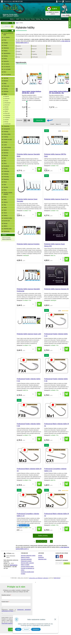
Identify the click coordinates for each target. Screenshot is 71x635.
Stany (4, 190)
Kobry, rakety (6, 134)
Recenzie (27, 19)
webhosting (45, 578)
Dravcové (34, 48)
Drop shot (49, 51)
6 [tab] (26, 109)
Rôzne (5, 182)
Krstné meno (5, 601)
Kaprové (19, 46)
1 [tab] (26, 101)
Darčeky (5, 88)
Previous (17, 90)
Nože (4, 158)
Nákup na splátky (25, 564)
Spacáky (5, 187)
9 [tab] (26, 114)
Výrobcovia (6, 231)
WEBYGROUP (57, 578)
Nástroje (5, 155)
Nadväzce (5, 150)
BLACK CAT (6, 220)
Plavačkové (19, 48)
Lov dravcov (6, 66)
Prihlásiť (60, 1)
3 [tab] (26, 104)
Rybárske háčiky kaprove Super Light (29, 334)
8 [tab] (26, 113)
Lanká (5, 144)
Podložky (5, 174)
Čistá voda (6, 86)
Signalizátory (6, 53)
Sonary (5, 45)
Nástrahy (5, 152)
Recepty (46, 19)
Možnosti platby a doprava (27, 563)
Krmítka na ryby (7, 139)
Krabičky (5, 136)
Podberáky (6, 171)
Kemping (5, 131)
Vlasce (5, 212)
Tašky (4, 199)
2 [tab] (26, 103)
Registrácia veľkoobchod (55, 19)
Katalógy (38, 19)
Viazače (49, 54)
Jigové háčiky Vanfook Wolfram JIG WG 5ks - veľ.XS (31, 92)
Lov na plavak (7, 74)
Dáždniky (5, 91)
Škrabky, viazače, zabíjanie (8, 193)
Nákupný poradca (25, 557)
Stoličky (5, 56)
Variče (5, 207)
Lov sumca (6, 64)
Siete (4, 184)
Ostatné (18, 51)
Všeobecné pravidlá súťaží (27, 571)
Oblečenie (6, 48)
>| (51, 541)
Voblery (5, 215)
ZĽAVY (18, 19)
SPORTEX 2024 (7, 228)
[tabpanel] (32, 87)
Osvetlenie (6, 166)
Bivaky (5, 58)
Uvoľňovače (35, 57)
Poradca (33, 19)
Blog (42, 19)
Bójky (4, 83)
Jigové (33, 51)
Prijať (18, 629)
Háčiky (5, 94)
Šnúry (5, 197)
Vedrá (4, 210)
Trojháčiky (34, 54)
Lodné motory (7, 147)
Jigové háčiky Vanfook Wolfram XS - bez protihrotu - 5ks (58, 92)
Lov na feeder (7, 69)
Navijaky (5, 42)
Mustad (5, 223)
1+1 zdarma (6, 37)
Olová (4, 163)
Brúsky (18, 57)
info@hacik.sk (13, 565)
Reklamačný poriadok (26, 561)
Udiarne (5, 202)
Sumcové (34, 46)
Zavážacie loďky (7, 218)
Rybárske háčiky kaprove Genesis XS (56, 289)
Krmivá (5, 142)
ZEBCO (5, 226)
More (4, 72)
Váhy (4, 205)
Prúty (4, 40)
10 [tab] (26, 116)
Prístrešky (6, 176)
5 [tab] (26, 108)
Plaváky (5, 168)
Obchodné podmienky (26, 559)
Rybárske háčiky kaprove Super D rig (56, 199)
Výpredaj (5, 78)
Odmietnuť (36, 629)
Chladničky (6, 126)
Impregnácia (6, 129)
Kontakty (23, 573)
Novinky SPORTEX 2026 (8, 33)
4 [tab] (26, 106)
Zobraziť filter (39, 120)
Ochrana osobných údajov (27, 566)
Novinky (22, 19)
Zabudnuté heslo (42, 559)
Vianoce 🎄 (12, 19)
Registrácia (68, 1)
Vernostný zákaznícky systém (28, 555)
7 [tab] (26, 111)
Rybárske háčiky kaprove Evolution (28, 244)
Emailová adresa (6, 595)
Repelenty (6, 179)
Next (69, 90)
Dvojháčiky (19, 54)
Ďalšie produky (43, 535)
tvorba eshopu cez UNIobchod (36, 578)
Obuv (4, 160)
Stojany (5, 50)
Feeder (49, 46)
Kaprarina (6, 61)
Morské (49, 48)
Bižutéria (5, 80)
